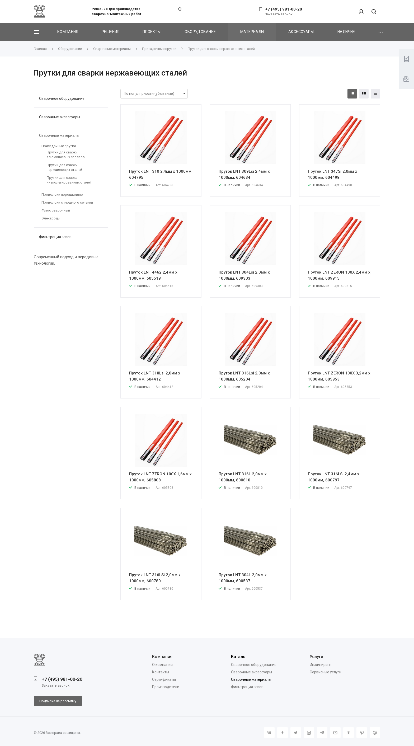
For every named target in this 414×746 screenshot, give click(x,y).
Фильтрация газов (55, 237)
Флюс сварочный (55, 210)
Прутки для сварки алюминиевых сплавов (66, 154)
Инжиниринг (320, 665)
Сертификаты (164, 679)
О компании (162, 665)
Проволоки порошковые (62, 194)
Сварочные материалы (59, 135)
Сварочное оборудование (61, 98)
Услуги (316, 656)
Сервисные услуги (325, 672)
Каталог (239, 656)
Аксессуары (301, 32)
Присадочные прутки (58, 146)
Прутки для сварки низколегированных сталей (69, 180)
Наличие (346, 32)
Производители (165, 687)
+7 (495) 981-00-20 (283, 9)
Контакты (160, 672)
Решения (110, 32)
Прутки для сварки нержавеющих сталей (64, 167)
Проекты (152, 32)
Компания (67, 32)
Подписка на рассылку (57, 701)
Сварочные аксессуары (59, 117)
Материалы (252, 32)
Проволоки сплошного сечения (67, 202)
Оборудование (200, 32)
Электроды (50, 218)
